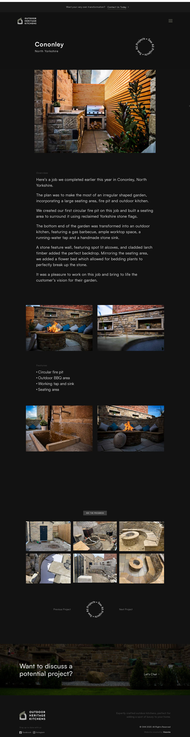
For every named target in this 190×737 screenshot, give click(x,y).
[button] (95, 513)
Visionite (166, 732)
